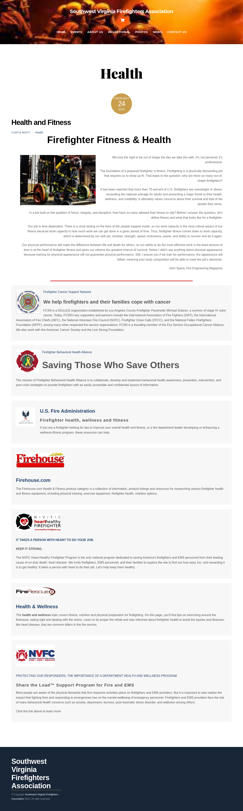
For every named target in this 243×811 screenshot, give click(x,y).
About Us (95, 32)
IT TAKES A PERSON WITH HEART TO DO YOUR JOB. (55, 538)
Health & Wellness (37, 605)
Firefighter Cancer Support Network (67, 290)
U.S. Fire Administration (67, 410)
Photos (141, 32)
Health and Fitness (41, 123)
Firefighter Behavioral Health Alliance (67, 351)
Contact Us (176, 32)
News (157, 32)
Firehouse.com (33, 479)
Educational (119, 32)
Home (61, 32)
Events (76, 32)
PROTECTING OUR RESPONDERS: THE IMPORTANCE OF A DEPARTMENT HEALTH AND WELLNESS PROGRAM (96, 674)
